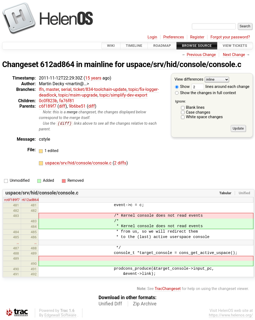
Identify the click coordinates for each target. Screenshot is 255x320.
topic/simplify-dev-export (123, 95)
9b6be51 (77, 106)
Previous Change (201, 54)
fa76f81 (66, 100)
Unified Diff (110, 304)
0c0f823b (48, 100)
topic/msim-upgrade (78, 95)
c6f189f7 (47, 106)
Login (152, 37)
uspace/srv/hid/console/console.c (183, 64)
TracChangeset (168, 288)
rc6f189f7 (11, 200)
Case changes (198, 112)
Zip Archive (144, 304)
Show (182, 86)
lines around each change (220, 86)
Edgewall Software (60, 315)
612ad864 (57, 64)
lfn (41, 89)
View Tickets (235, 46)
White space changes (204, 117)
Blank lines (195, 107)
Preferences (173, 37)
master (52, 89)
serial (66, 89)
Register (197, 37)
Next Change (234, 54)
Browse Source (197, 46)
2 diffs (120, 163)
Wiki (111, 46)
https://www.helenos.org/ (231, 315)
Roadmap (162, 46)
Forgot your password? (230, 37)
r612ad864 (30, 200)
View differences (189, 79)
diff (62, 106)
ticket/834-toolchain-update (100, 89)
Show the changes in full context (205, 93)
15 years (93, 78)
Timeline (134, 46)
